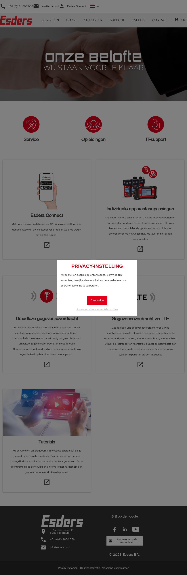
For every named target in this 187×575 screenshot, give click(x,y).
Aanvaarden (97, 300)
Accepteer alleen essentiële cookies (97, 309)
